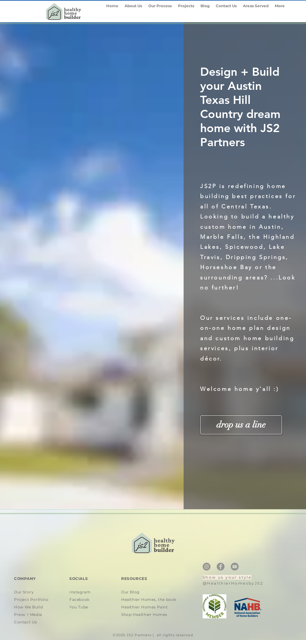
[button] (256, 11)
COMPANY (25, 578)
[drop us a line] (241, 424)
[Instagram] (206, 567)
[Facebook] (221, 567)
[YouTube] (235, 567)
